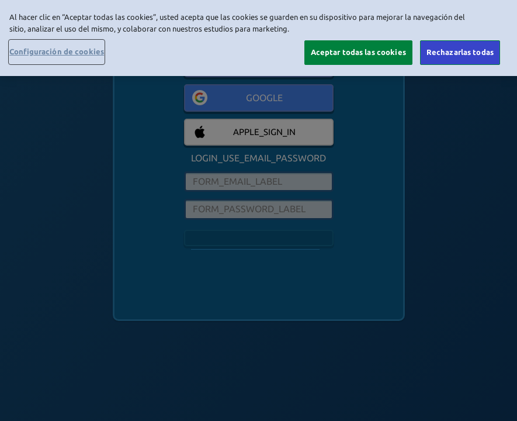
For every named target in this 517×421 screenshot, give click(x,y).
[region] (258, 38)
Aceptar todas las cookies (358, 52)
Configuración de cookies (56, 51)
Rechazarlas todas (460, 52)
